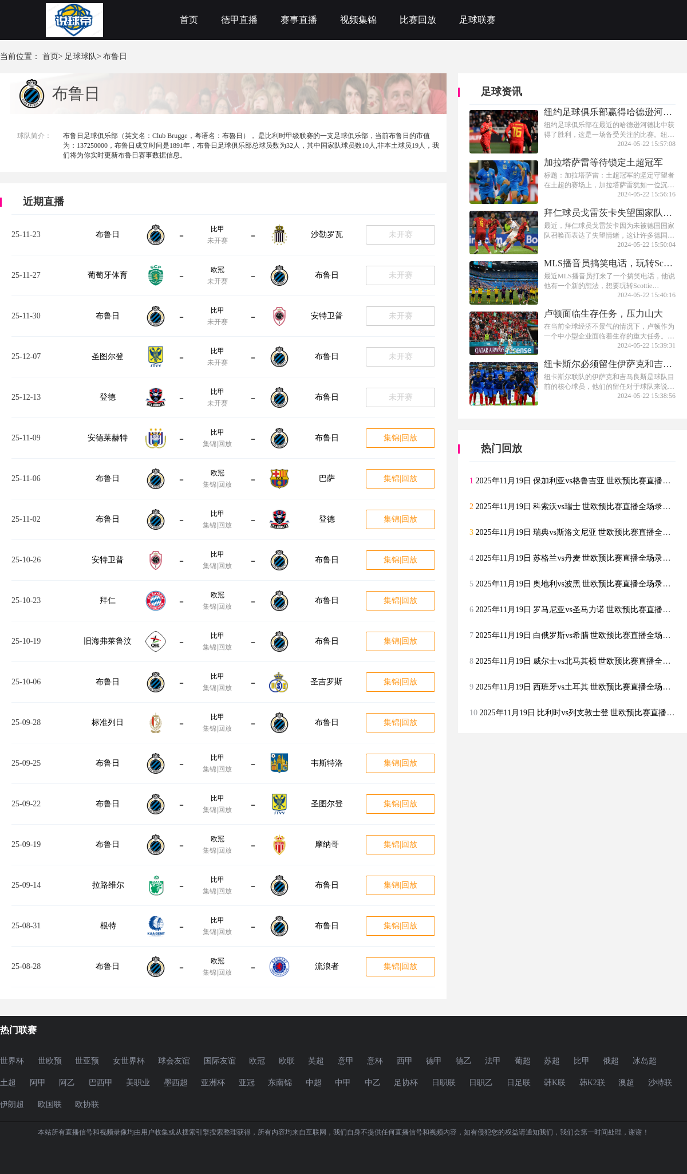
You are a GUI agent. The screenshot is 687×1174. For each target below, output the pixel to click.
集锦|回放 (400, 438)
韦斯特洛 (327, 763)
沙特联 (660, 1082)
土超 (8, 1082)
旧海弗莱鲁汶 (108, 641)
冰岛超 (645, 1061)
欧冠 (217, 270)
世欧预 (50, 1061)
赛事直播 (299, 20)
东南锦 (280, 1082)
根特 (108, 925)
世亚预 (87, 1061)
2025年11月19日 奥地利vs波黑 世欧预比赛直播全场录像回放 (581, 584)
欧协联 (87, 1104)
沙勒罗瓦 (327, 234)
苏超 (552, 1061)
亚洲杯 (213, 1082)
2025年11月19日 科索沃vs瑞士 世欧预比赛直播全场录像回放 (581, 506)
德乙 (464, 1061)
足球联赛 (477, 20)
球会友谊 (174, 1061)
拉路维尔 (108, 885)
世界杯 (12, 1061)
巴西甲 (101, 1082)
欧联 (287, 1061)
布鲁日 (108, 234)
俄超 (611, 1061)
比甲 (217, 229)
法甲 (493, 1061)
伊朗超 (12, 1104)
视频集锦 (358, 20)
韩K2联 (592, 1082)
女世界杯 (129, 1061)
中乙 (373, 1082)
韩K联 (555, 1082)
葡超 (523, 1061)
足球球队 (81, 56)
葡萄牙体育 (108, 275)
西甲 (405, 1061)
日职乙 (481, 1082)
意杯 (375, 1061)
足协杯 (406, 1082)
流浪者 (327, 966)
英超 (316, 1061)
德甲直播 (239, 20)
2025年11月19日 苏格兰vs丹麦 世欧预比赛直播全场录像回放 (581, 558)
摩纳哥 (327, 844)
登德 (108, 397)
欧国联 (50, 1104)
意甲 (346, 1061)
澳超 (626, 1082)
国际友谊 (220, 1061)
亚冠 (247, 1082)
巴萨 (327, 478)
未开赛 (401, 234)
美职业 (138, 1082)
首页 (189, 20)
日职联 (444, 1082)
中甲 (343, 1082)
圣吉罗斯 (326, 681)
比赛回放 (418, 20)
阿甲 (38, 1082)
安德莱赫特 (108, 438)
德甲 (434, 1061)
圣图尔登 (108, 356)
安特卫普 (327, 316)
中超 (314, 1082)
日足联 (519, 1082)
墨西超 (176, 1082)
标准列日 (108, 722)
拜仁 (108, 600)
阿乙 (67, 1082)
